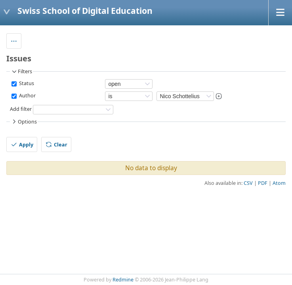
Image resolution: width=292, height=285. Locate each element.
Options (24, 121)
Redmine (123, 279)
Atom (279, 183)
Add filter (21, 109)
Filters (21, 71)
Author (27, 96)
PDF (262, 183)
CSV (248, 183)
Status (26, 83)
